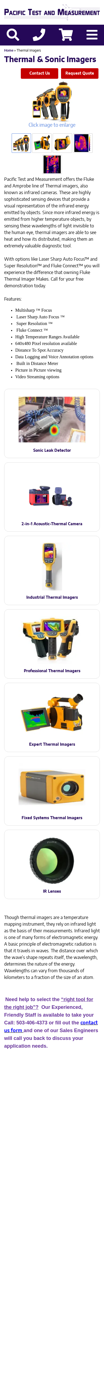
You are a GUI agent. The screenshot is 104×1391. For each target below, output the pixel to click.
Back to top (52, 1382)
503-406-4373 (37, 1277)
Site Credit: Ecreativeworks (52, 1304)
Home (8, 50)
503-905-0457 (80, 1277)
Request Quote (79, 73)
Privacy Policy (41, 1295)
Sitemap (68, 1295)
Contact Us (39, 73)
